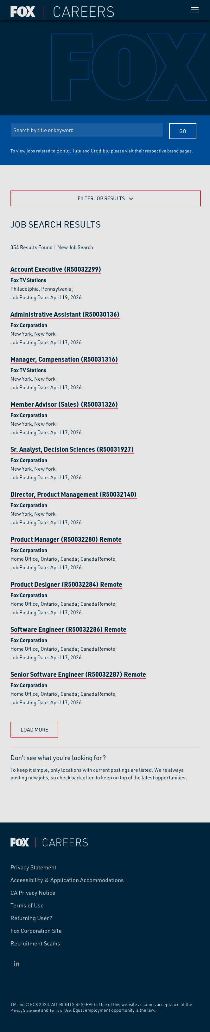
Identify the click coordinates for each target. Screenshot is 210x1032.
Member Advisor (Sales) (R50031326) (64, 404)
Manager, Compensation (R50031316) (64, 359)
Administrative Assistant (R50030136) (65, 314)
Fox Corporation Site (36, 930)
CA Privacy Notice (32, 892)
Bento (63, 150)
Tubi (76, 150)
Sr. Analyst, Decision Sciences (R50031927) (72, 449)
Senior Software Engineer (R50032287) (78, 674)
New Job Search (75, 247)
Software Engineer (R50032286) (68, 629)
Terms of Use (27, 905)
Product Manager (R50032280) (66, 539)
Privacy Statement (33, 867)
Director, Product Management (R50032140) (73, 494)
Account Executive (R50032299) (55, 269)
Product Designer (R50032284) (66, 584)
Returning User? (31, 918)
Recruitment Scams (35, 943)
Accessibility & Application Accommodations (67, 880)
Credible (100, 150)
